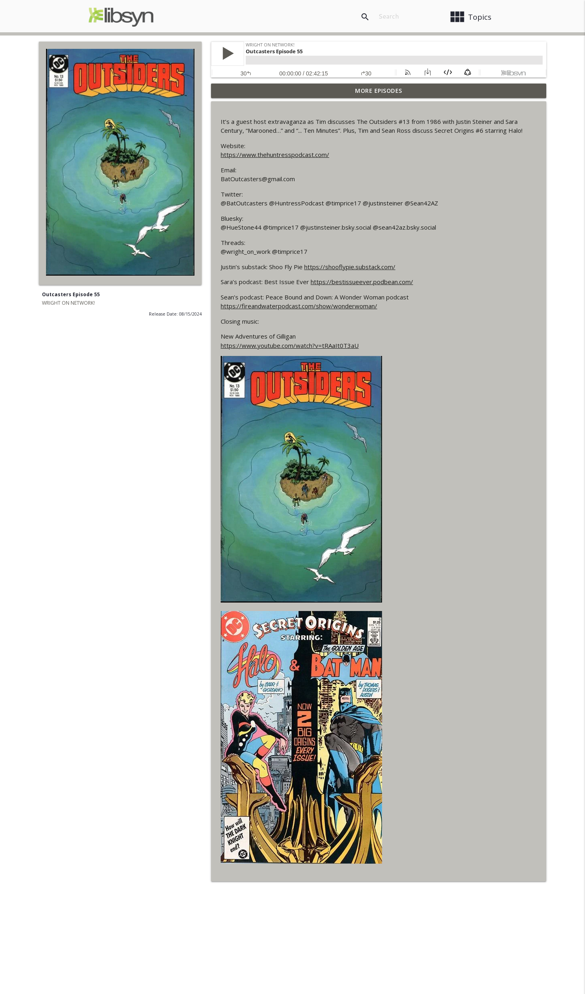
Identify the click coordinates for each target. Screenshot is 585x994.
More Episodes (378, 90)
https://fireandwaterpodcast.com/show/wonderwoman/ (299, 306)
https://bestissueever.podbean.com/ (362, 282)
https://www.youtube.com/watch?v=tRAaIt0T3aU (290, 345)
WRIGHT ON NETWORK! (68, 302)
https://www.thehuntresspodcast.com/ (275, 155)
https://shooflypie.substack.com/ (349, 267)
